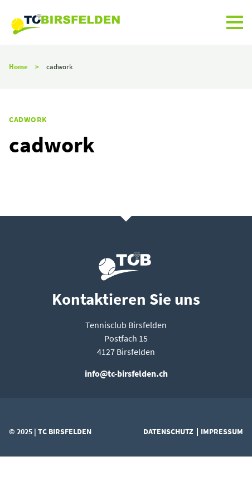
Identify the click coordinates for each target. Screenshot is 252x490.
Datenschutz (168, 431)
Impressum (222, 431)
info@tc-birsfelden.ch (126, 373)
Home (18, 66)
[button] (234, 22)
